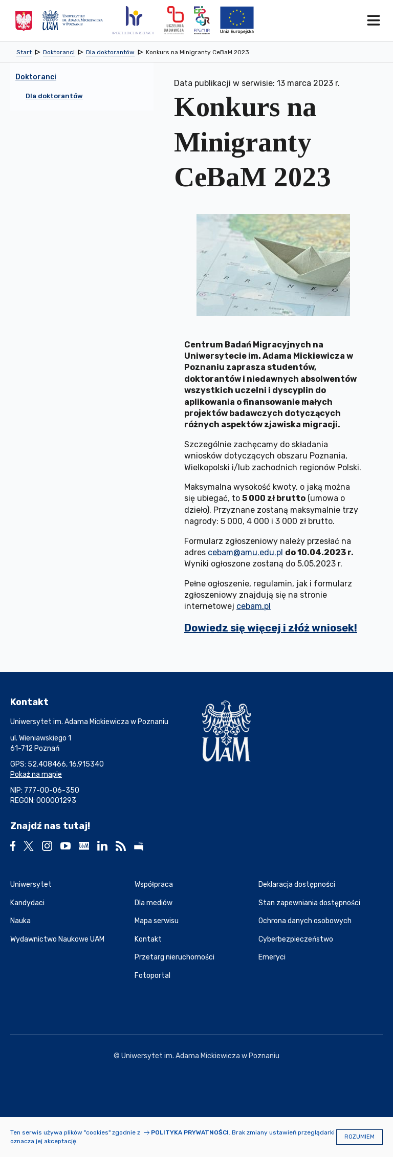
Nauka (20, 920)
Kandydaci (27, 903)
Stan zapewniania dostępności (309, 903)
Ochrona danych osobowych (305, 920)
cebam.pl (253, 606)
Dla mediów (153, 903)
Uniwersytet (31, 884)
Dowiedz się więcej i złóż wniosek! (270, 628)
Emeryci (272, 957)
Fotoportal (152, 975)
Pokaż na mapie (36, 774)
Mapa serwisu (157, 920)
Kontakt (148, 939)
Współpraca (154, 884)
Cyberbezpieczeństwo (295, 939)
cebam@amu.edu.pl (245, 552)
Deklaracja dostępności (296, 884)
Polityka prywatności (190, 1132)
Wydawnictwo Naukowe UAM (57, 939)
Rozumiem (359, 1136)
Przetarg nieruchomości (174, 957)
